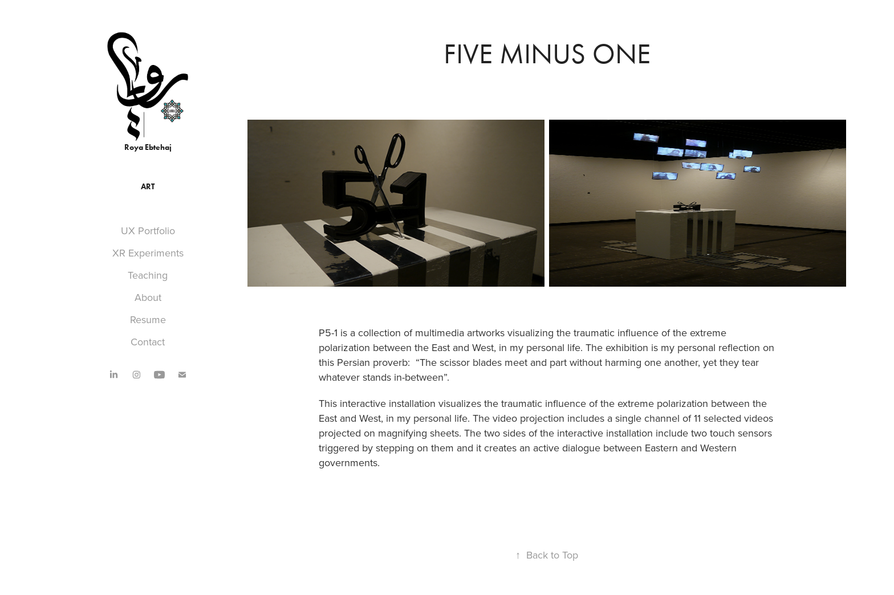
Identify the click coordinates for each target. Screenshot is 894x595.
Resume (148, 319)
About (148, 297)
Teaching (148, 275)
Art (148, 186)
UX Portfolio (148, 230)
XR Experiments (148, 253)
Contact (148, 342)
